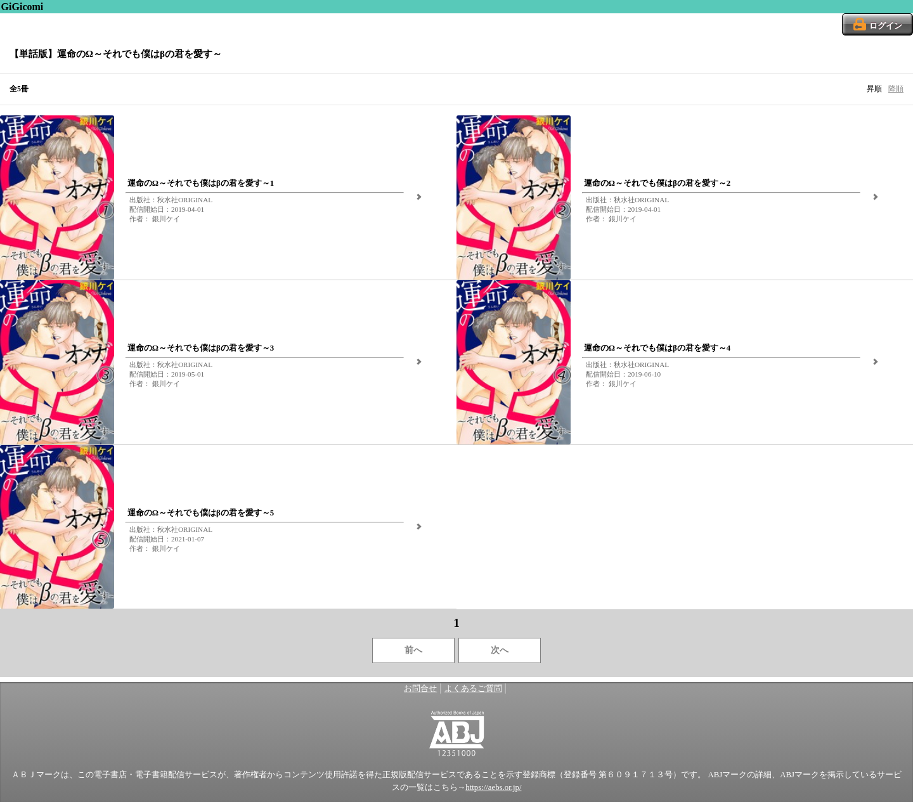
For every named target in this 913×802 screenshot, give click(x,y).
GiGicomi (22, 6)
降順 (895, 88)
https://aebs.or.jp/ (493, 787)
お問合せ (420, 688)
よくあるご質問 (473, 688)
